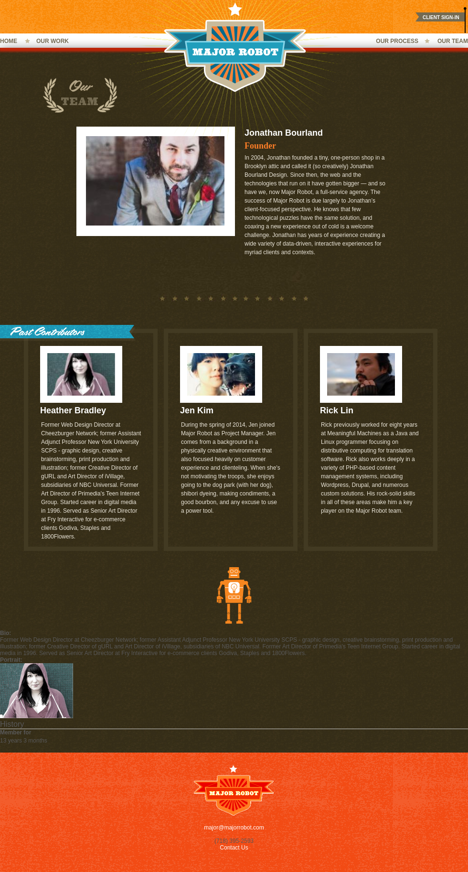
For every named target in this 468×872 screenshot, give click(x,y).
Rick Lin (336, 410)
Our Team (452, 41)
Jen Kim (196, 410)
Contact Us (234, 847)
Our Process (397, 41)
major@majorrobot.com (234, 827)
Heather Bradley (73, 410)
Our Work (52, 41)
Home (8, 41)
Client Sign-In (441, 17)
